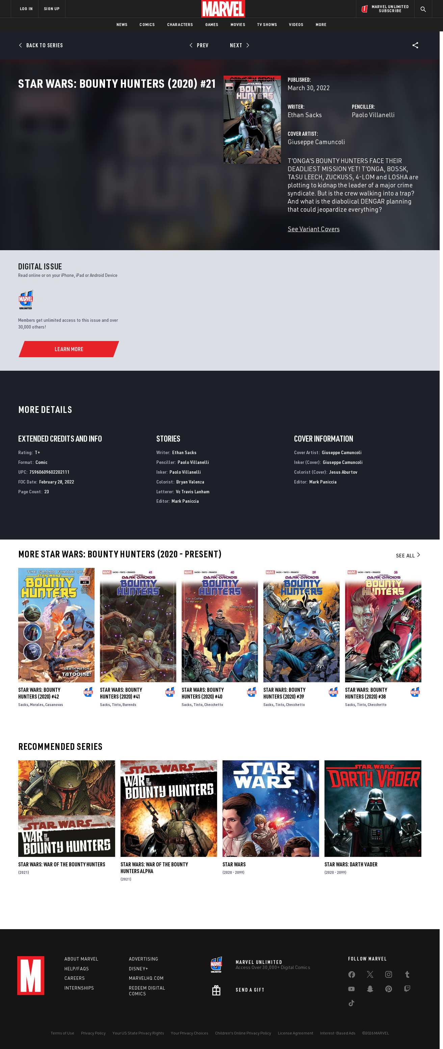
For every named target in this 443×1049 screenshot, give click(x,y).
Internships (79, 988)
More (321, 24)
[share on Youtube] (351, 990)
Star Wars (234, 888)
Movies (238, 24)
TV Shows (267, 24)
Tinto (116, 728)
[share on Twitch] (407, 990)
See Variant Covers (170, 234)
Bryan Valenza (190, 505)
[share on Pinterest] (388, 990)
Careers (74, 978)
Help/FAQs (76, 968)
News (122, 24)
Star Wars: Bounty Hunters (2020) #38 (366, 717)
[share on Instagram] (388, 975)
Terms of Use (62, 1032)
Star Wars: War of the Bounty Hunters (61, 888)
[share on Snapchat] (370, 990)
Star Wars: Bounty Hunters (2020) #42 (39, 717)
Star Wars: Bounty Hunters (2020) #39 (284, 717)
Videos (296, 24)
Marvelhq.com (146, 978)
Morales (37, 728)
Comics (147, 24)
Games (211, 24)
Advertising (143, 959)
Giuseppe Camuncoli (172, 171)
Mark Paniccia (185, 525)
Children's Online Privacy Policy (243, 1032)
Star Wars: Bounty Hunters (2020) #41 (121, 717)
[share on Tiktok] (351, 1004)
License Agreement (295, 1032)
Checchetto (213, 728)
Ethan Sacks (161, 144)
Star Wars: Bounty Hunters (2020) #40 (203, 717)
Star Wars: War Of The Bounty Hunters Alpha (154, 892)
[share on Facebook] (351, 976)
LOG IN (26, 8)
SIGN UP (51, 8)
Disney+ (138, 968)
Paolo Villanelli (301, 144)
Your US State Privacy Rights (138, 1032)
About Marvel (81, 959)
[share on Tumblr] (407, 975)
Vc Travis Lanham (192, 515)
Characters (180, 24)
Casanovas (54, 728)
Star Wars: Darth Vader (350, 888)
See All (408, 579)
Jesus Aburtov (343, 496)
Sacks (23, 728)
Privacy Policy (93, 1032)
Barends (129, 728)
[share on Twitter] (370, 975)
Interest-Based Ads (338, 1032)
